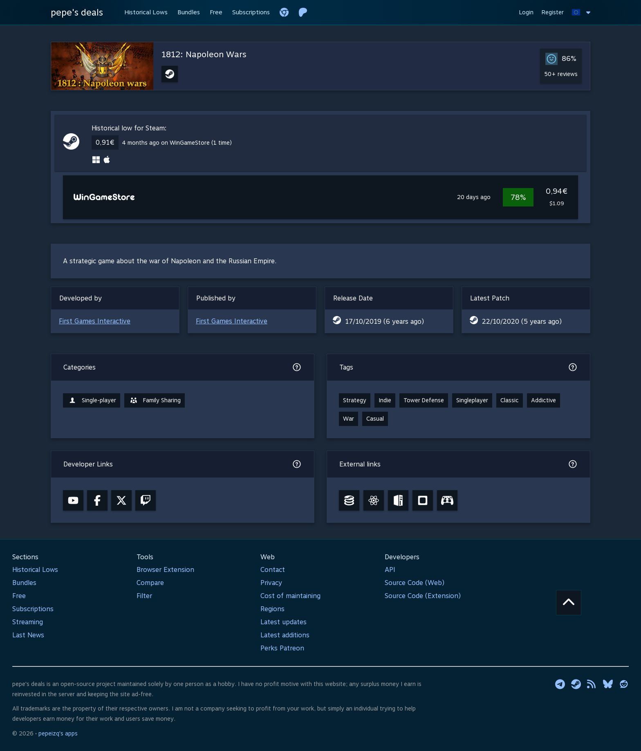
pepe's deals (77, 12)
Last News (28, 635)
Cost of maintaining (290, 596)
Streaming (27, 622)
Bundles (24, 583)
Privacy (271, 583)
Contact (272, 570)
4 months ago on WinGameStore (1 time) (177, 142)
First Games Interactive (94, 321)
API (390, 570)
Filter (144, 596)
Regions (272, 609)
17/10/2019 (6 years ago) (384, 321)
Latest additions (284, 635)
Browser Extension (165, 570)
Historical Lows (35, 570)
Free (19, 596)
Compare (150, 583)
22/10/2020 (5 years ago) (522, 321)
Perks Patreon (282, 648)
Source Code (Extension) (423, 596)
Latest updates (283, 622)
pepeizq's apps (58, 733)
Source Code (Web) (414, 583)
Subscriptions (33, 609)
